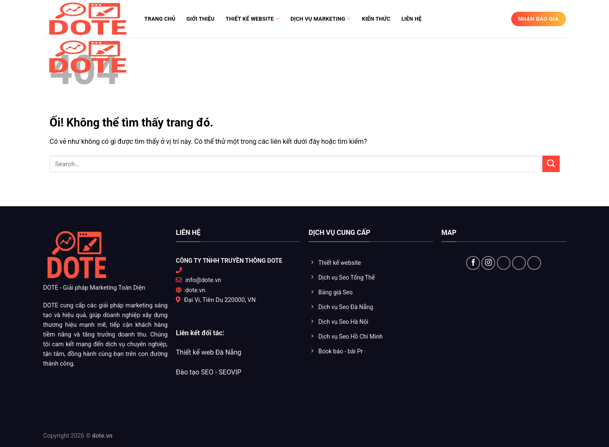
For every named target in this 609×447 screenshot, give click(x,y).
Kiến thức (376, 19)
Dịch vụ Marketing (320, 19)
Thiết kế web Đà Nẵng (208, 352)
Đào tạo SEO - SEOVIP (208, 372)
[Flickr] (534, 263)
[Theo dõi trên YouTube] (519, 263)
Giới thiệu (200, 19)
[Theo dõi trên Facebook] (473, 263)
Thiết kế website (252, 19)
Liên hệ (411, 19)
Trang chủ (160, 19)
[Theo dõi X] (504, 263)
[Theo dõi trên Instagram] (488, 263)
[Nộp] (550, 164)
